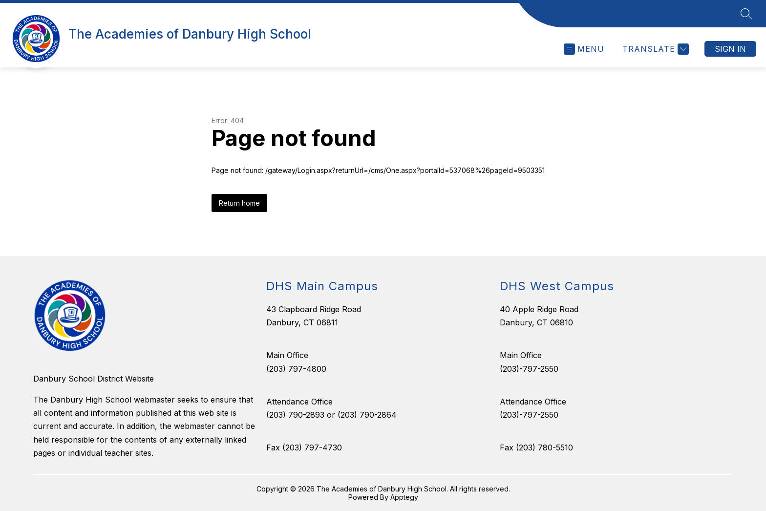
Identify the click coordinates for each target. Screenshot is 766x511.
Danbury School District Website (93, 378)
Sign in (730, 49)
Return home (239, 203)
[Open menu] (584, 49)
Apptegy (404, 497)
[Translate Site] (654, 49)
